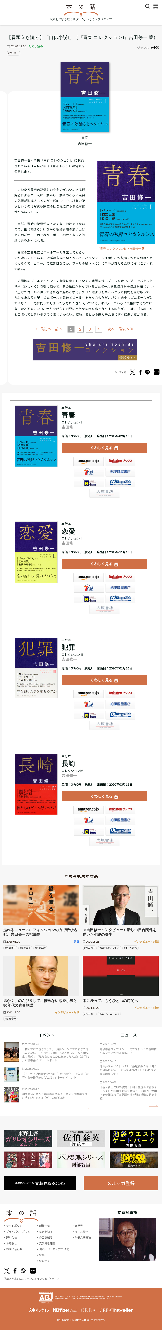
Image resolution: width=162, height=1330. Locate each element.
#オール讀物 (130, 947)
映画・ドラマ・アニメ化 (54, 1248)
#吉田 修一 (89, 947)
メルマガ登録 (121, 1182)
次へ (111, 329)
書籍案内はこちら (41, 1182)
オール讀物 (81, 1231)
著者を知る (46, 1231)
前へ (58, 329)
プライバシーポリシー (19, 1231)
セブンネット (88, 472)
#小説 (155, 47)
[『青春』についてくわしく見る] (85, 97)
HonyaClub (120, 483)
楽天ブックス (120, 462)
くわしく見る (101, 447)
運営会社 (11, 1237)
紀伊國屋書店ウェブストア (120, 472)
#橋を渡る (25, 947)
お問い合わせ (14, 1248)
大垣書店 (104, 494)
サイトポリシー (15, 1225)
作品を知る (46, 1237)
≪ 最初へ (43, 329)
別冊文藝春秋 (83, 1237)
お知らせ (11, 1242)
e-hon (88, 483)
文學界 (79, 1225)
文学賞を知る (47, 1242)
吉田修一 (14, 53)
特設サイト (46, 1260)
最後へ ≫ (126, 329)
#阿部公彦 (40, 947)
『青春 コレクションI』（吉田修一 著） (122, 248)
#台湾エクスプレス (110, 947)
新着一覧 (44, 1225)
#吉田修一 (10, 947)
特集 (41, 1254)
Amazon (88, 462)
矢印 (84, 1107)
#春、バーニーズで (109, 1013)
